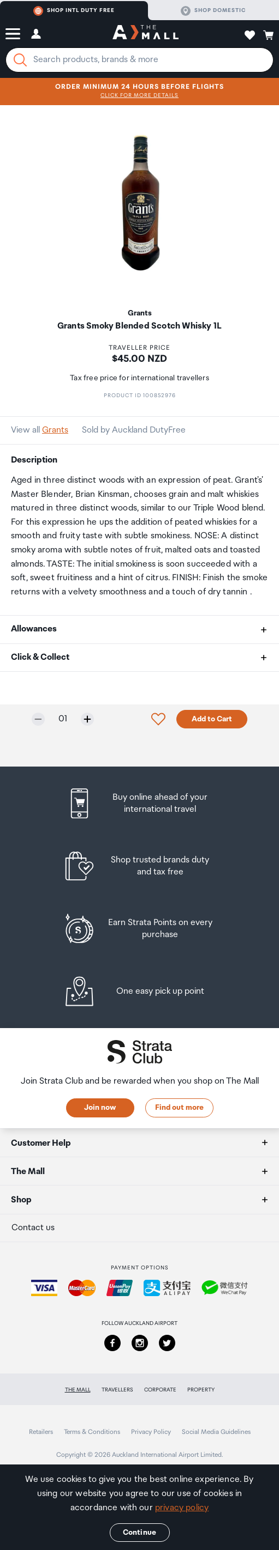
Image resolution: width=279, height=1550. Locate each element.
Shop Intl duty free (74, 11)
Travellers (117, 1390)
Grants (55, 430)
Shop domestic (213, 11)
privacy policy (182, 1508)
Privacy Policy (151, 1432)
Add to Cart (212, 719)
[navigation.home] (145, 33)
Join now (100, 1107)
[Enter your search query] (139, 60)
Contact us (33, 1228)
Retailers (41, 1432)
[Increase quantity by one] (87, 719)
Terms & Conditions (92, 1432)
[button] (13, 33)
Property (201, 1390)
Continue (139, 1532)
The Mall (78, 1390)
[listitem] (139, 803)
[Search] (20, 59)
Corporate (160, 1390)
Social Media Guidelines (216, 1432)
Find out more (179, 1107)
